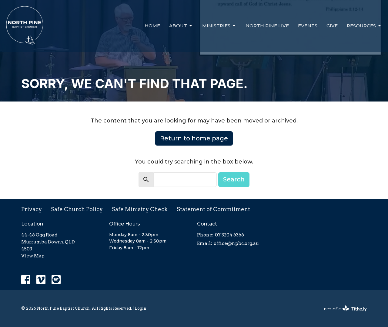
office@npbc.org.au (236, 243)
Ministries (219, 26)
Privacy (31, 209)
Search (234, 179)
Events (307, 26)
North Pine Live (267, 26)
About (181, 26)
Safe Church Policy (77, 209)
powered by (345, 308)
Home (152, 26)
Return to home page (194, 138)
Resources (364, 26)
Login (140, 308)
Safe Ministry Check (140, 209)
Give (332, 26)
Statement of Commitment (213, 209)
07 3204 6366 (229, 235)
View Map (33, 256)
